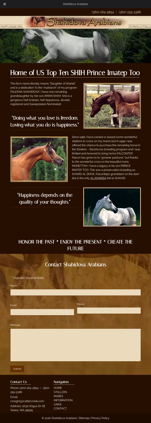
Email (14, 305)
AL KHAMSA (98, 178)
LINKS (57, 404)
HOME (58, 388)
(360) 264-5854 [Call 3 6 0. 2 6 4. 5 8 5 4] (29, 388)
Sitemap (84, 418)
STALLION (60, 392)
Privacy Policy (100, 418)
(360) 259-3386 (130, 12)
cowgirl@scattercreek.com (27, 401)
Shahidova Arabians (75, 4)
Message (16, 324)
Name (14, 285)
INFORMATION (63, 400)
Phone (80, 304)
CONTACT (60, 408)
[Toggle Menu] (4, 4)
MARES (58, 396)
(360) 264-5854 (103, 12)
